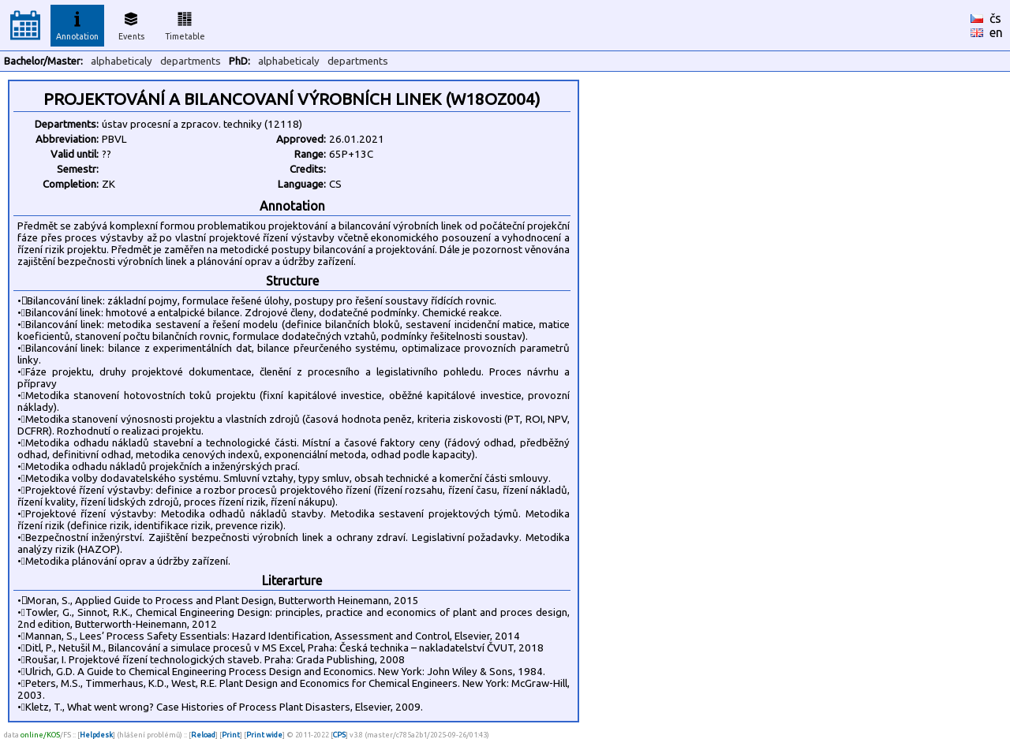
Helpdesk (96, 734)
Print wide (264, 734)
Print (231, 734)
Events (131, 23)
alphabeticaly (121, 61)
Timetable (185, 23)
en (996, 32)
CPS (339, 734)
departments (190, 61)
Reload (203, 734)
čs (995, 18)
